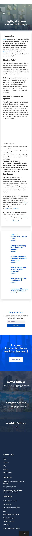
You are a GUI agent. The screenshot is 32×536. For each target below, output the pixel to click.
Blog (24, 202)
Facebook (16, 208)
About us (6, 462)
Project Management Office (11, 508)
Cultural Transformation (10, 501)
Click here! (15, 221)
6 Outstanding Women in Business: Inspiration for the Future (19, 258)
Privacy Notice (7, 473)
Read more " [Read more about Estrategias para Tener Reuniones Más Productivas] (14, 251)
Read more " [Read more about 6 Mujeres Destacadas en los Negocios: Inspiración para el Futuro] (14, 262)
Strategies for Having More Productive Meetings (18, 247)
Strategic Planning (8, 521)
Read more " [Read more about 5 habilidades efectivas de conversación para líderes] (14, 240)
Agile (4, 39)
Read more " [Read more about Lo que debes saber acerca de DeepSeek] (14, 282)
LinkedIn (7, 208)
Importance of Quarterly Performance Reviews (19, 290)
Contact (5, 469)
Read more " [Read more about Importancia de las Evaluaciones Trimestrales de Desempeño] (14, 292)
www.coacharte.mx (23, 217)
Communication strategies (11, 514)
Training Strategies (9, 518)
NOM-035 (6, 525)
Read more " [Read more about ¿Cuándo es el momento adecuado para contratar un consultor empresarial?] (14, 273)
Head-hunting (7, 504)
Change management (9, 487)
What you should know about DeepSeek (18, 279)
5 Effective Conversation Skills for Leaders (19, 236)
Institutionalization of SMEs (11, 528)
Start (4, 459)
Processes (6, 52)
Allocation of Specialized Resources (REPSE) (14, 482)
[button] (27, 5)
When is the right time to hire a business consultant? (18, 269)
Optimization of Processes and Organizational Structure (12, 491)
